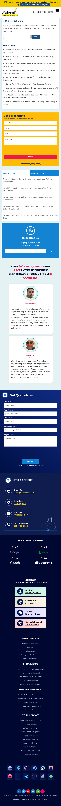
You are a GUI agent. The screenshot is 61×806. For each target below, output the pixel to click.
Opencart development (30, 680)
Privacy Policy (46, 796)
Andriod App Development (30, 732)
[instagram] (42, 791)
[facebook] (19, 791)
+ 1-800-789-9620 (43, 12)
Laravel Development (30, 739)
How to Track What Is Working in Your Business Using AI (28, 84)
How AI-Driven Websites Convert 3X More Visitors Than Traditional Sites (30, 216)
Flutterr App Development (30, 751)
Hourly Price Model (30, 702)
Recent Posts (9, 173)
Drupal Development (30, 747)
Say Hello (34, 513)
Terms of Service (34, 796)
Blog (38, 800)
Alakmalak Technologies (18, 796)
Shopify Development (30, 735)
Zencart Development (30, 743)
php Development (30, 724)
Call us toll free (34, 524)
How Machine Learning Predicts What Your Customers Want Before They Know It (28, 207)
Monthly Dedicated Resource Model (30, 695)
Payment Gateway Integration (31, 673)
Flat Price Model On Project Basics (30, 699)
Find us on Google (28, 800)
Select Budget (30, 429)
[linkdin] (33, 791)
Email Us (34, 491)
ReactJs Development (30, 659)
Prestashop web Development (31, 677)
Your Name (30, 404)
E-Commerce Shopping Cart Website (30, 669)
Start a (34, 612)
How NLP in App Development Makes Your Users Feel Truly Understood (27, 189)
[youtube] (28, 791)
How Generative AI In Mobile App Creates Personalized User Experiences (27, 198)
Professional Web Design (31, 644)
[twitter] (24, 791)
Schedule (34, 502)
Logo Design (30, 647)
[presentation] (19, 150)
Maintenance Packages (30, 710)
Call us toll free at (34, 623)
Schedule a (34, 602)
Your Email (30, 420)
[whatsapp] (38, 791)
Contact (34, 591)
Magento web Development (30, 684)
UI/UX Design (30, 651)
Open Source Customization (30, 720)
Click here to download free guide (35, 4)
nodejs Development (30, 754)
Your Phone (30, 412)
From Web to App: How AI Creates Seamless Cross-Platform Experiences (28, 180)
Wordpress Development (30, 655)
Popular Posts (37, 173)
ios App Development (30, 728)
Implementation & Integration (30, 706)
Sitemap (45, 800)
